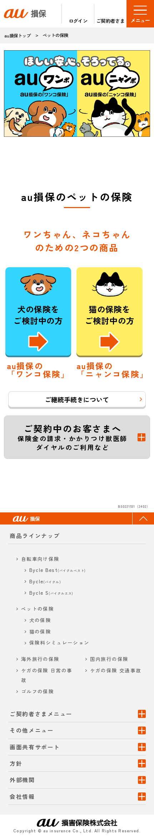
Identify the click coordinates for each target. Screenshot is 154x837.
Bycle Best (57, 569)
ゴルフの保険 (37, 691)
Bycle (45, 581)
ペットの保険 (37, 608)
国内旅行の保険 (109, 658)
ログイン (78, 20)
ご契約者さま (110, 20)
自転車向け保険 (40, 558)
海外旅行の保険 (40, 658)
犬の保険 (40, 620)
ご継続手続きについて (77, 399)
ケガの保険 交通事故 (115, 670)
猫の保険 (40, 631)
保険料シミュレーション (59, 642)
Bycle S (51, 592)
